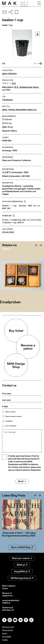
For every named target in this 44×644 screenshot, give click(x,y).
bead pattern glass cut (26, 109)
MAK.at (22, 565)
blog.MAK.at (22, 571)
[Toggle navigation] (39, 3)
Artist (6, 249)
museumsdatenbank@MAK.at (10, 601)
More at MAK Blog (22, 547)
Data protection (7, 630)
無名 (14, 83)
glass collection (9, 73)
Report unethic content (13, 416)
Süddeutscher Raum (29, 87)
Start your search (22, 558)
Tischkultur (7, 99)
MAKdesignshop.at (22, 578)
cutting (11, 109)
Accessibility (6, 636)
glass (4, 109)
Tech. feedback (10, 426)
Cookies (5, 640)
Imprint (4, 633)
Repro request (10, 411)
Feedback (9, 421)
